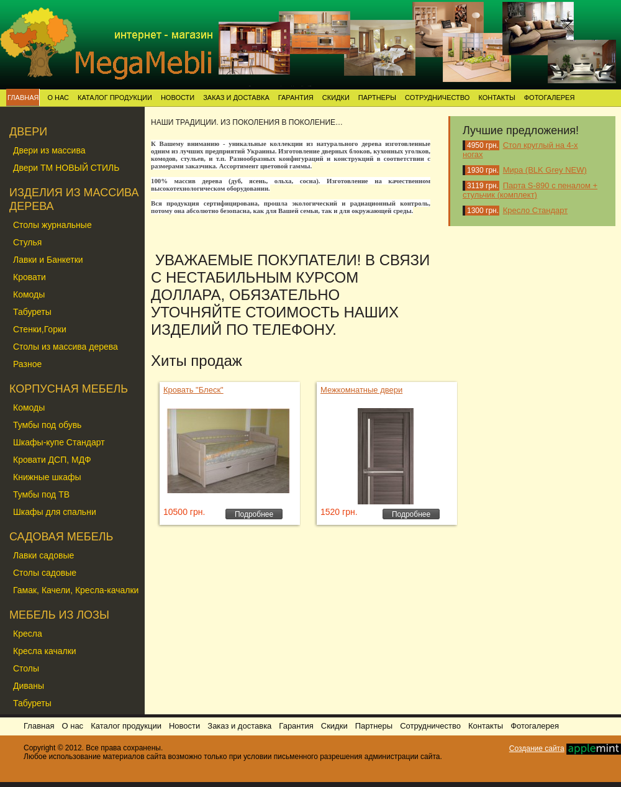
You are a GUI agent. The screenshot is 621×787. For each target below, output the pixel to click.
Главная (23, 97)
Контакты (496, 97)
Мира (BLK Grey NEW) (545, 170)
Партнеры (377, 97)
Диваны (28, 686)
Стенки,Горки (39, 329)
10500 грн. (184, 512)
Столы (26, 668)
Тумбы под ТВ (41, 494)
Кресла (27, 634)
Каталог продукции (115, 97)
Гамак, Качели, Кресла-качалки (75, 590)
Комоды (29, 294)
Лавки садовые (43, 555)
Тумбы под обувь (47, 425)
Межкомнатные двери (361, 389)
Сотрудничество (437, 97)
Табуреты (32, 312)
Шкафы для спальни (54, 512)
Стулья (27, 242)
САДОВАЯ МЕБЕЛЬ (61, 536)
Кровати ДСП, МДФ (52, 460)
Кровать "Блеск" (193, 389)
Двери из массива (49, 150)
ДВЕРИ (28, 131)
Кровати (29, 277)
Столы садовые (44, 573)
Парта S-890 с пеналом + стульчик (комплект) (530, 190)
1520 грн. (339, 512)
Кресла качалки (44, 651)
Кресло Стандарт (535, 210)
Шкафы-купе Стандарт (59, 442)
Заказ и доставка (236, 97)
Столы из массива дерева (65, 347)
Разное (27, 364)
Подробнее (254, 514)
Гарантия (296, 97)
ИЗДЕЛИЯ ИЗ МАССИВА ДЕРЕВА (74, 199)
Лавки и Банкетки (48, 260)
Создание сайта (536, 748)
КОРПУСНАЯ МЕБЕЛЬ (68, 389)
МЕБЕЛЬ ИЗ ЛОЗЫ (59, 615)
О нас (58, 97)
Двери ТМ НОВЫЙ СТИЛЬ (66, 168)
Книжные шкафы (47, 477)
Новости (177, 97)
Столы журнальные (52, 225)
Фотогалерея (549, 97)
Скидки (336, 97)
